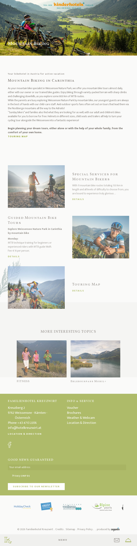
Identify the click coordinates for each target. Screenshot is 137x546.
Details (78, 199)
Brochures (74, 413)
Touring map (18, 137)
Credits (59, 529)
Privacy (21, 476)
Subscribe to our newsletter (36, 486)
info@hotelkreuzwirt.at (24, 428)
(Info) (25, 476)
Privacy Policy (85, 529)
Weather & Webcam (81, 418)
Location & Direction (25, 434)
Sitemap (70, 529)
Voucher (72, 408)
